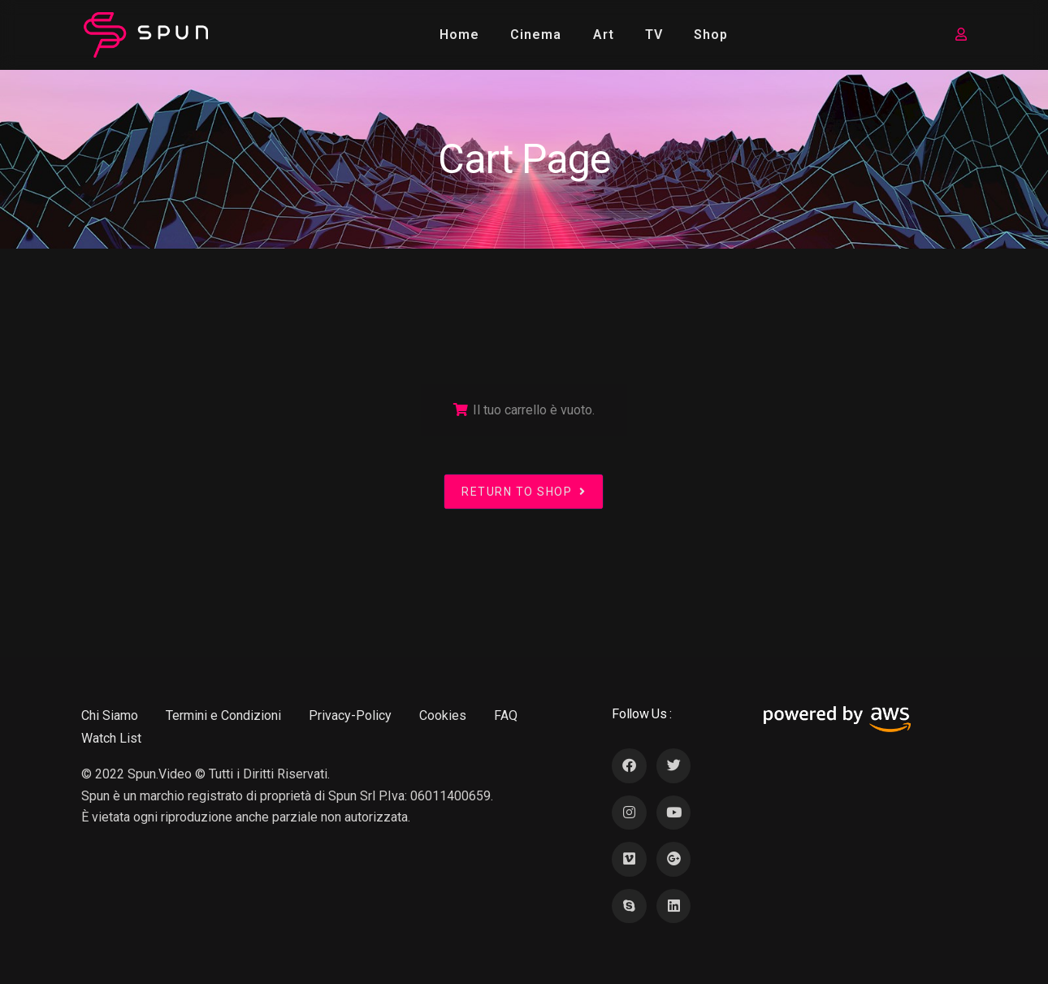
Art (603, 34)
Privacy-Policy (350, 715)
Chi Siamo (109, 715)
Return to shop (523, 491)
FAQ (506, 715)
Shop (711, 34)
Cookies (442, 715)
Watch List (111, 738)
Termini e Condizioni (223, 715)
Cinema (535, 34)
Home (459, 34)
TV (654, 34)
